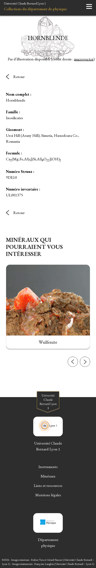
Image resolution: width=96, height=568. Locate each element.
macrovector (83, 59)
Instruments (48, 466)
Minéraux (48, 476)
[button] (73, 365)
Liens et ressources (48, 485)
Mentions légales (48, 494)
